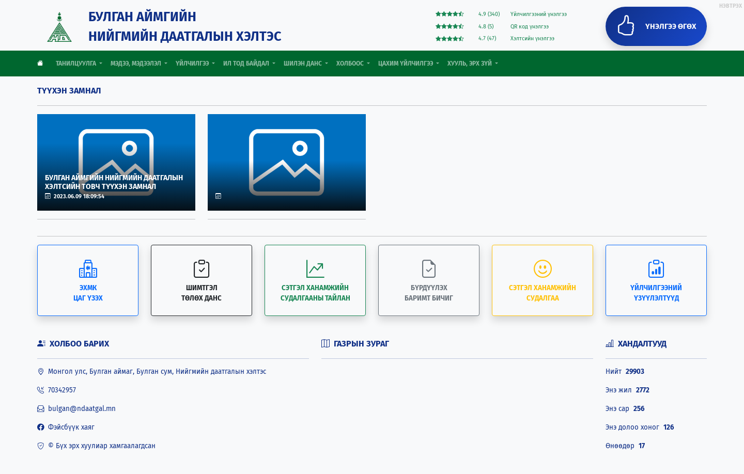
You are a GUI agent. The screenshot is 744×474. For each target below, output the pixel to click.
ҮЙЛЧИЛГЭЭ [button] (193, 63)
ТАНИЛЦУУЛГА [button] (77, 63)
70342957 (56, 390)
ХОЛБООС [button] (350, 63)
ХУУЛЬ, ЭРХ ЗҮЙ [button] (470, 63)
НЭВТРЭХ (730, 6)
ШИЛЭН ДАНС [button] (303, 63)
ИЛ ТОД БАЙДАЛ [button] (247, 63)
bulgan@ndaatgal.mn (76, 409)
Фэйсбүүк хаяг (66, 427)
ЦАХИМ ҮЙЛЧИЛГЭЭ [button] (406, 63)
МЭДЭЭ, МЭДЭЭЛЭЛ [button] (137, 63)
